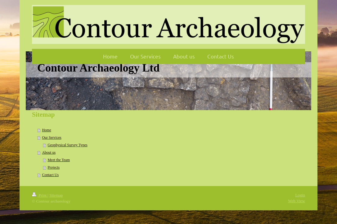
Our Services (51, 137)
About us (49, 152)
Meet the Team (58, 160)
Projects (53, 167)
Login (300, 195)
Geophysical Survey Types (67, 145)
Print (39, 195)
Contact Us (50, 175)
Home (46, 130)
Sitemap (56, 195)
